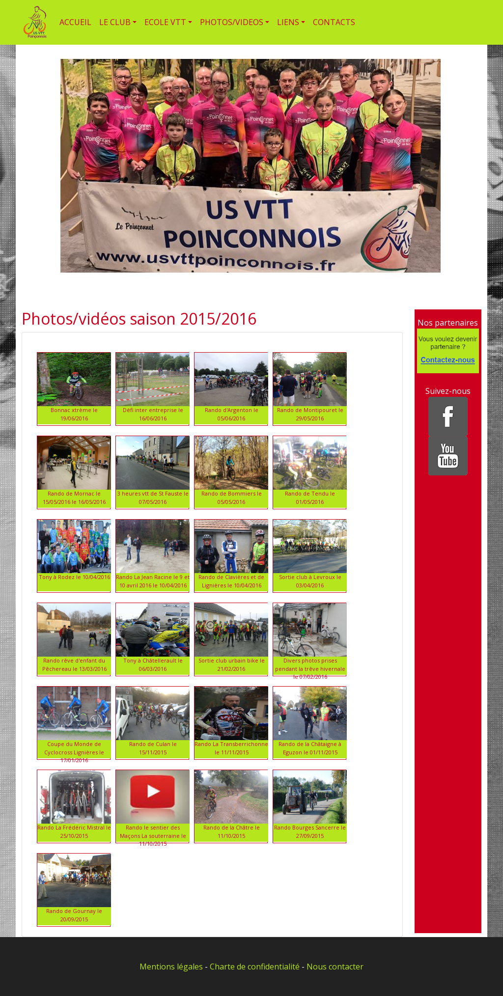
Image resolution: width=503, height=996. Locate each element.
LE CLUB (115, 22)
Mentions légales (171, 966)
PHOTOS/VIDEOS (231, 22)
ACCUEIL (75, 22)
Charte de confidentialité (255, 966)
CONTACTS (334, 22)
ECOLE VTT (165, 22)
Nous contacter (335, 966)
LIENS (288, 22)
